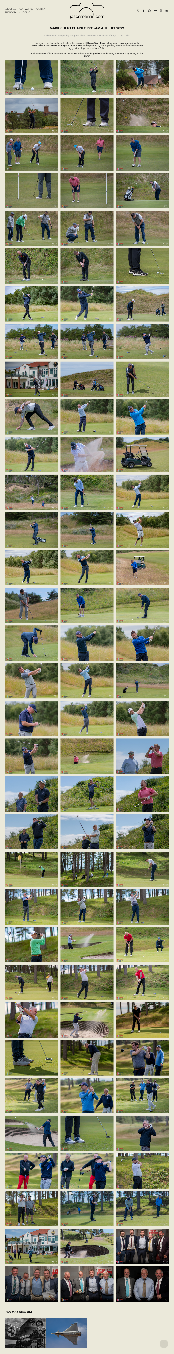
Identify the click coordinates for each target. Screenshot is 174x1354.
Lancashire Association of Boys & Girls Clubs (56, 45)
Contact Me (26, 8)
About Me (10, 8)
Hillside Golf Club (95, 42)
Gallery (40, 8)
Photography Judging (17, 12)
